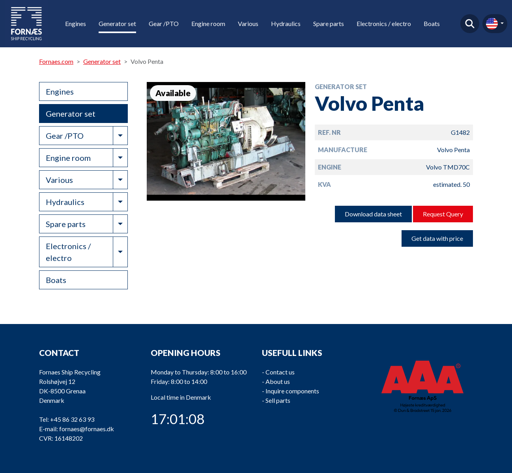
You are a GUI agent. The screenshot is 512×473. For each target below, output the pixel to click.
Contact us (280, 372)
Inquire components (292, 391)
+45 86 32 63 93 (72, 419)
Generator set (117, 23)
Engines (75, 23)
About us (277, 381)
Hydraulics (286, 23)
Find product (469, 23)
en (492, 24)
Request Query (443, 214)
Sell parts (277, 400)
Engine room (208, 23)
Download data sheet (373, 214)
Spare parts (328, 23)
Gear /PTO (164, 23)
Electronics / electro (384, 23)
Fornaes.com (56, 61)
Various (248, 23)
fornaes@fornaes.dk (86, 428)
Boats (432, 23)
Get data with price (437, 238)
